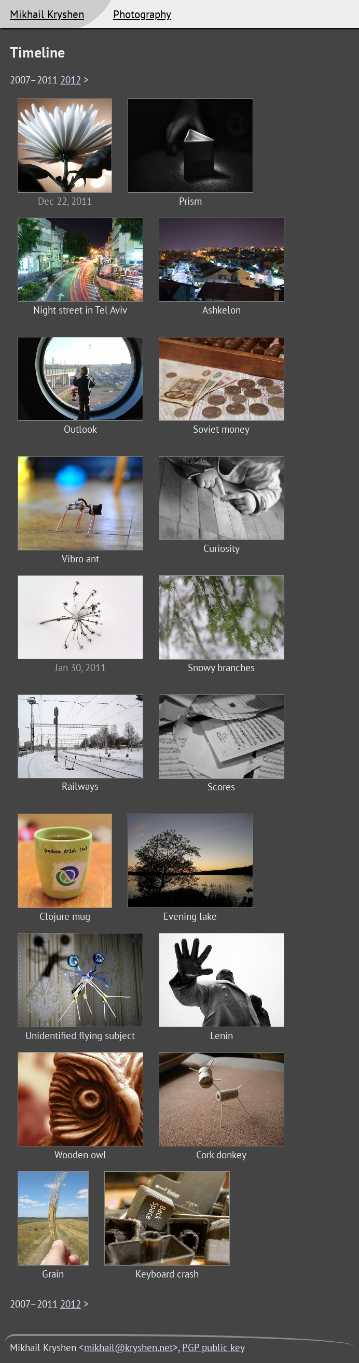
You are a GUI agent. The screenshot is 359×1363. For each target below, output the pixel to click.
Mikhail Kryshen (47, 14)
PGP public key (213, 1347)
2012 (70, 80)
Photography (142, 14)
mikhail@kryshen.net (128, 1347)
